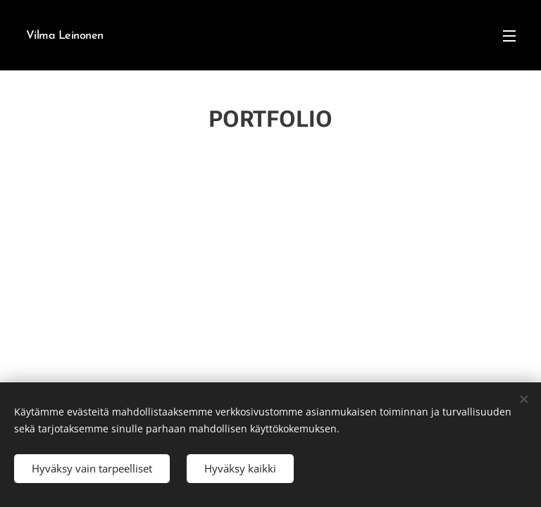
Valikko (509, 36)
